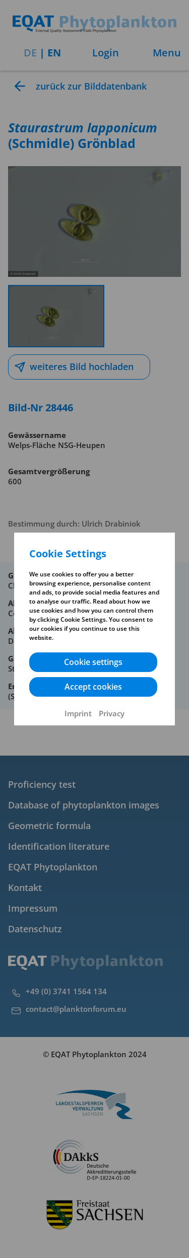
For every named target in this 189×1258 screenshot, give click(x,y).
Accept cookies (93, 686)
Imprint (78, 713)
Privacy (111, 713)
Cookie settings (93, 662)
